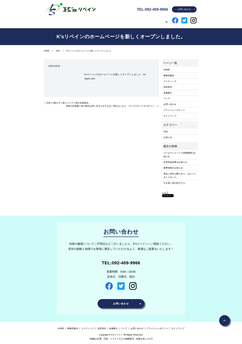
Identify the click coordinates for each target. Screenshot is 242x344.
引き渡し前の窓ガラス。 (175, 180)
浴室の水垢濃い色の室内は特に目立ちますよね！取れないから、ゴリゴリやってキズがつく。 (111, 103)
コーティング (112, 20)
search (166, 21)
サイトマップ (169, 113)
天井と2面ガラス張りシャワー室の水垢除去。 (68, 100)
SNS (58, 48)
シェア (165, 190)
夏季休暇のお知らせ (173, 165)
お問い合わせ (184, 9)
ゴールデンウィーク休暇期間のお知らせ (179, 152)
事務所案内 (94, 20)
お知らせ (167, 135)
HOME (79, 20)
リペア (158, 20)
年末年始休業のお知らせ (175, 159)
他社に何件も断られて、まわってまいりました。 (179, 173)
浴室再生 (130, 20)
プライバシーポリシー (174, 107)
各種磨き (144, 20)
